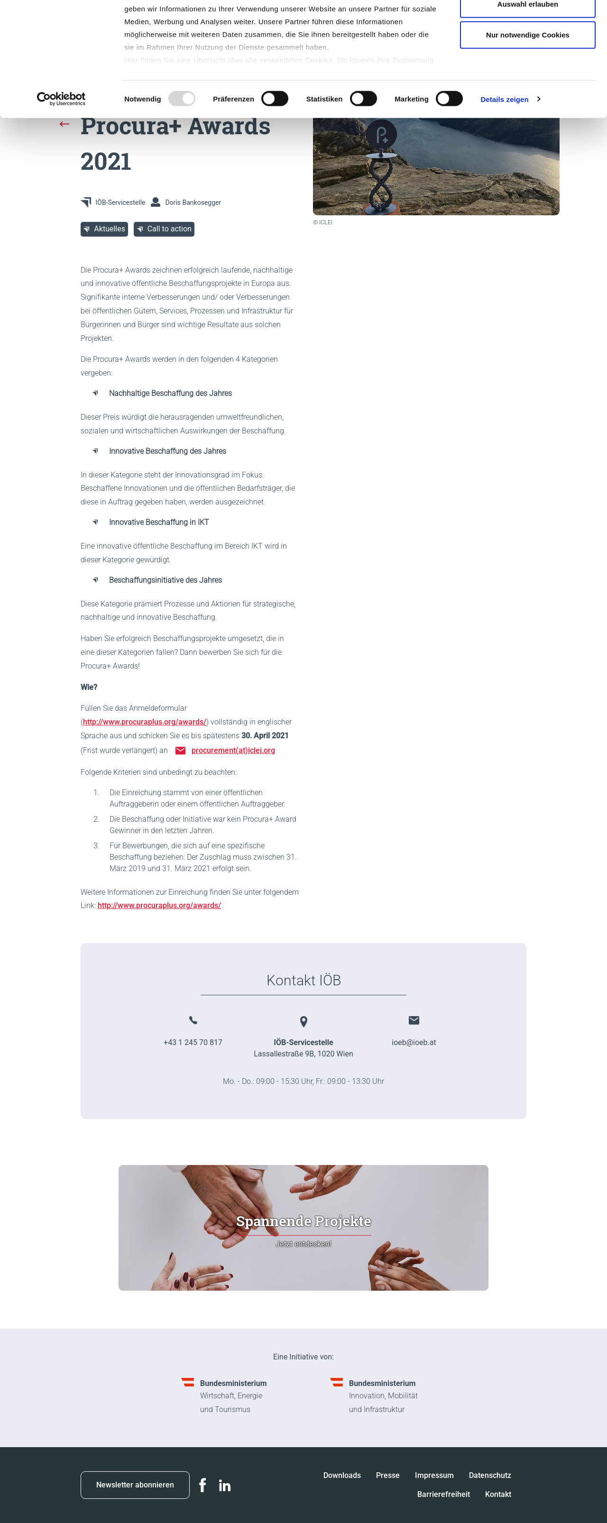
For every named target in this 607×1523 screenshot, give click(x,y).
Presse (388, 1475)
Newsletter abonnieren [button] (135, 1484)
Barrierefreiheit (443, 1494)
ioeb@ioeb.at (414, 1042)
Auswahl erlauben (527, 56)
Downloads (342, 1475)
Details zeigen (504, 151)
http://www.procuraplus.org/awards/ (144, 721)
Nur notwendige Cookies (528, 87)
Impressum (434, 1475)
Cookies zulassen (528, 25)
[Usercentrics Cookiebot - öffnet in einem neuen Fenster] (61, 152)
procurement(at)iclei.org (233, 750)
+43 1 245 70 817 (193, 1042)
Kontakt (498, 1494)
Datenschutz (490, 1475)
